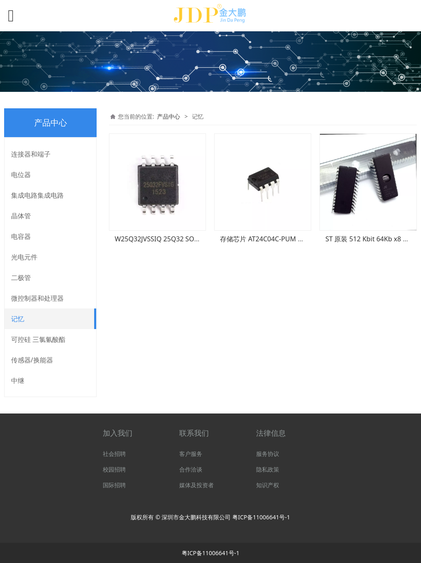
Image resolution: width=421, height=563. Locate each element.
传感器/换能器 (32, 359)
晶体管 (21, 215)
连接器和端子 (31, 154)
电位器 (21, 174)
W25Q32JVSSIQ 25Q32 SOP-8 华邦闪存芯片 (180, 238)
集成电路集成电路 (37, 195)
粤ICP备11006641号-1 (261, 517)
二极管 (21, 277)
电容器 (21, 236)
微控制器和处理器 (37, 298)
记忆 (17, 318)
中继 (17, 380)
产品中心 (168, 116)
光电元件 (24, 257)
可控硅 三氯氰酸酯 (38, 339)
